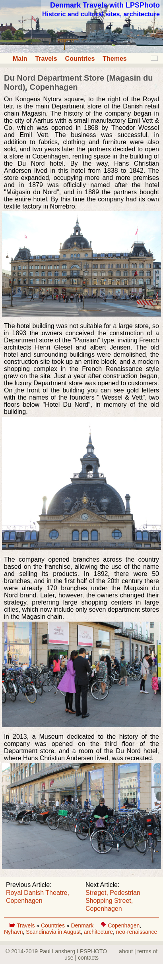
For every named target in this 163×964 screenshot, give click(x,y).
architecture (98, 932)
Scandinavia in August (53, 932)
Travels (46, 58)
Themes (114, 58)
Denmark (83, 925)
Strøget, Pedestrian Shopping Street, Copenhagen (112, 900)
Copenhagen (124, 925)
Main (20, 58)
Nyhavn (13, 932)
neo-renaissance (136, 932)
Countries (80, 58)
